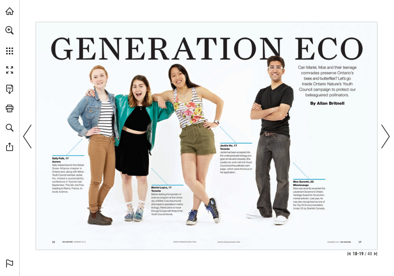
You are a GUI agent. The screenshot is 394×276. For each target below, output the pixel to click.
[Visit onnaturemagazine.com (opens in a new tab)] (9, 11)
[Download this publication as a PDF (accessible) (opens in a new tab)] (9, 89)
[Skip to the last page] (375, 254)
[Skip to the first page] (349, 254)
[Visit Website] (185, 241)
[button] (9, 30)
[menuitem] (9, 40)
